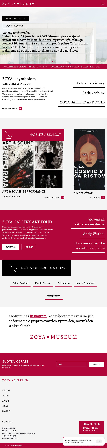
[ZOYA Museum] (18, 4)
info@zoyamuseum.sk (10, 438)
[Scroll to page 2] (55, 61)
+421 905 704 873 (9, 436)
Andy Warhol (94, 233)
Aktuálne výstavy (90, 83)
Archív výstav (93, 92)
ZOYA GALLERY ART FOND (82, 102)
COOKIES (82, 446)
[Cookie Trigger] (94, 446)
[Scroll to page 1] (52, 61)
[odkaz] (12, 108)
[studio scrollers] (17, 445)
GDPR (76, 446)
